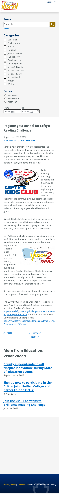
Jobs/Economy (15, 53)
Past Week (12, 95)
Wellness (12, 84)
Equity (11, 46)
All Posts (8, 332)
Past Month (13, 98)
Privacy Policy (9, 485)
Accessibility (22, 485)
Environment (14, 43)
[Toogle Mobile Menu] (51, 2)
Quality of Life (14, 60)
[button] (52, 24)
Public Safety (14, 56)
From (12, 109)
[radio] (5, 95)
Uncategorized (15, 63)
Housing (12, 49)
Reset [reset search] (6, 28)
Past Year (12, 101)
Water (11, 80)
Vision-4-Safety (15, 73)
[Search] (27, 24)
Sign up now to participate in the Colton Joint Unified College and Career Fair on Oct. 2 (28, 386)
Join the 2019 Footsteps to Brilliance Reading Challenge (24, 403)
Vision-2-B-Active (16, 67)
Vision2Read (14, 77)
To (31, 109)
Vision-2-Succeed (16, 70)
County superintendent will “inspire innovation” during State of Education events (28, 368)
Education (13, 39)
